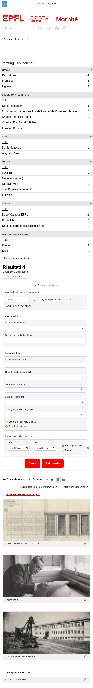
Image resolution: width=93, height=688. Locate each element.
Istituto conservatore (15, 322)
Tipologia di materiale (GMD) (19, 409)
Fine (37, 442)
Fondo (45, 245)
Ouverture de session (15, 39)
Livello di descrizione (15, 234)
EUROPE (45, 195)
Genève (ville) (45, 184)
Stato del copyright (14, 397)
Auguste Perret (45, 153)
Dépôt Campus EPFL (45, 215)
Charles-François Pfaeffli (45, 117)
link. (54, 3)
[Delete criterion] (70, 299)
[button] (56, 28)
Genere (6, 203)
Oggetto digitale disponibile (18, 372)
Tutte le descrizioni (18, 426)
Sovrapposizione (73, 445)
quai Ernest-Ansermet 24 (45, 190)
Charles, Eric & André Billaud (45, 123)
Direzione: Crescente (74, 487)
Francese (45, 81)
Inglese (45, 86)
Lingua (6, 69)
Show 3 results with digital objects (21, 494)
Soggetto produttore (15, 94)
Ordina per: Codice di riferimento (37, 487)
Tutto (5, 100)
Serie (45, 251)
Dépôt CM (45, 220)
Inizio (10, 442)
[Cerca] (19, 28)
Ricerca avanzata (46, 285)
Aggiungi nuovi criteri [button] (19, 306)
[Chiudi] (89, 4)
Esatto (68, 450)
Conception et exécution (18, 671)
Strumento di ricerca (15, 384)
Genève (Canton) (45, 178)
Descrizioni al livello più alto (22, 421)
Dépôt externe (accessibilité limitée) (45, 226)
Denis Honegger (45, 106)
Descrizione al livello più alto (19, 335)
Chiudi (25, 258)
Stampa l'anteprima (14, 479)
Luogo (6, 161)
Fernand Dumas (45, 128)
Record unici (45, 75)
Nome (5, 136)
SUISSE (45, 173)
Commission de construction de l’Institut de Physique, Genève (45, 111)
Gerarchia (36, 479)
